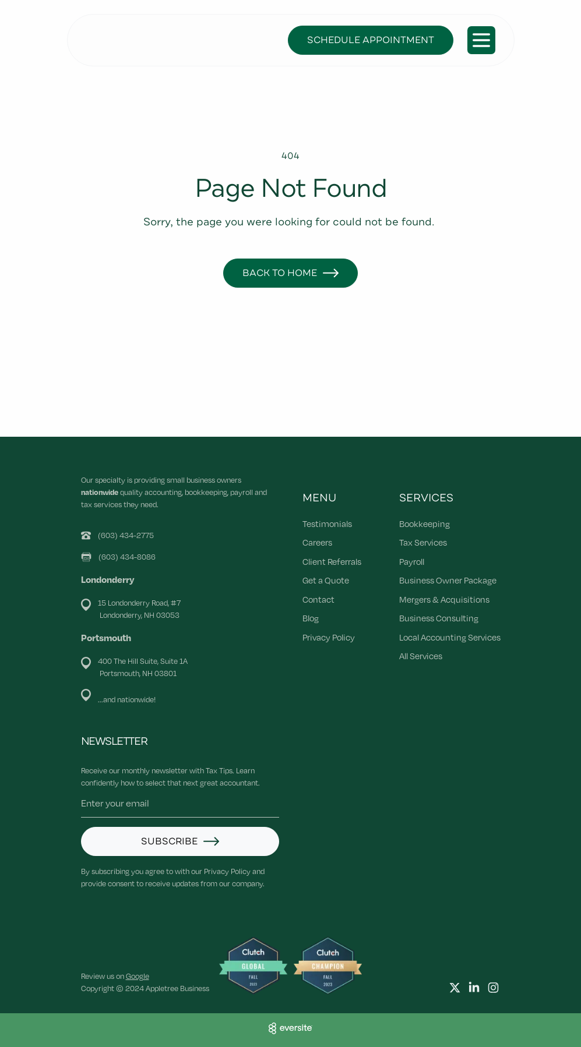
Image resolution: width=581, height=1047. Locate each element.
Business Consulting (438, 618)
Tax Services (423, 542)
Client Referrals (331, 561)
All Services (420, 655)
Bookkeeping (424, 523)
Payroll (411, 561)
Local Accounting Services (450, 637)
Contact (318, 599)
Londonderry (108, 579)
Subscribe (169, 841)
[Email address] (180, 803)
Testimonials (327, 523)
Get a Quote (325, 580)
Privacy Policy (328, 637)
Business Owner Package (448, 580)
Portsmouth (106, 637)
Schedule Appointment (370, 40)
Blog (310, 618)
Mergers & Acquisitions (444, 599)
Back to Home (279, 273)
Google (137, 976)
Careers (317, 542)
